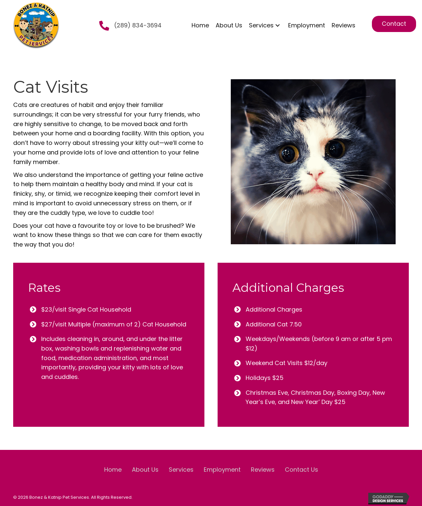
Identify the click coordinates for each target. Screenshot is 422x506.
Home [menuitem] (113, 469)
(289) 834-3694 (138, 25)
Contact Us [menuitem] (301, 469)
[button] (278, 25)
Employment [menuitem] (222, 469)
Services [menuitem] (181, 469)
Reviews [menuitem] (263, 469)
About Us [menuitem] (145, 469)
